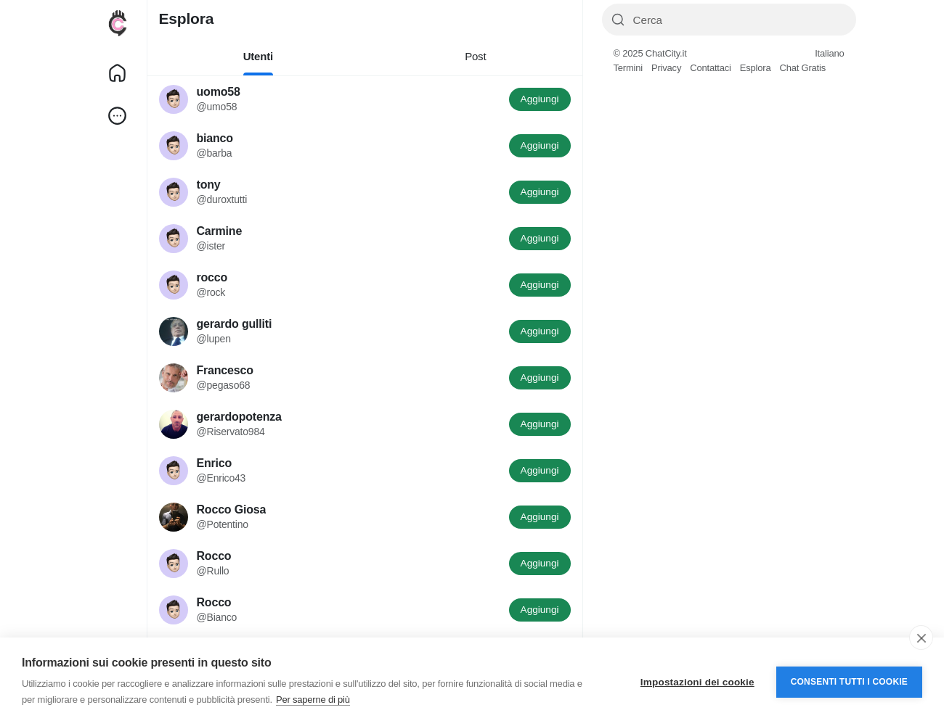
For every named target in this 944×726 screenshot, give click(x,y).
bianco (215, 138)
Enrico (214, 463)
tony (209, 184)
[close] (921, 637)
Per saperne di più (313, 699)
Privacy (666, 67)
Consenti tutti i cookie (849, 682)
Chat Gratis (802, 67)
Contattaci (710, 67)
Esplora (755, 67)
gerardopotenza (239, 417)
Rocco (214, 556)
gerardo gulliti (234, 324)
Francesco (225, 370)
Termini (628, 67)
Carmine (220, 231)
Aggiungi (540, 99)
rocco (212, 277)
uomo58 (218, 92)
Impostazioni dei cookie (697, 682)
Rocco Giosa (231, 509)
